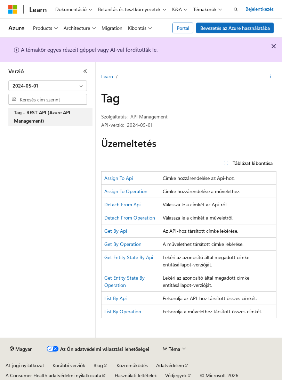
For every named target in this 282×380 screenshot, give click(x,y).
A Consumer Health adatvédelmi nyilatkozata (53, 375)
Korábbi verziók (69, 365)
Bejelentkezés (259, 9)
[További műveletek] (270, 76)
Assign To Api (118, 178)
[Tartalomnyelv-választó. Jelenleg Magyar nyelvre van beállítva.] (21, 349)
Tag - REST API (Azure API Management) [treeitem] (42, 116)
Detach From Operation (129, 217)
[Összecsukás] (85, 71)
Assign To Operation (125, 191)
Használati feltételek (136, 375)
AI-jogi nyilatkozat (25, 365)
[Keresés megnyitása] (236, 9)
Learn (107, 76)
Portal (183, 28)
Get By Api (115, 231)
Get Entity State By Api (128, 257)
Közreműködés (132, 365)
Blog (98, 365)
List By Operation (122, 311)
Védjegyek (176, 375)
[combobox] (47, 85)
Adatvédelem (170, 365)
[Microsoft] (12, 9)
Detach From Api (122, 204)
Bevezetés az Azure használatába (235, 28)
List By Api (115, 298)
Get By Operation (123, 244)
